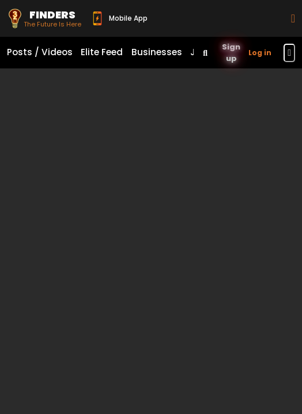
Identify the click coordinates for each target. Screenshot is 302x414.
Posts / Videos (40, 52)
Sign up (231, 52)
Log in (259, 52)
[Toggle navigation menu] (289, 53)
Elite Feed (102, 52)
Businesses (156, 52)
